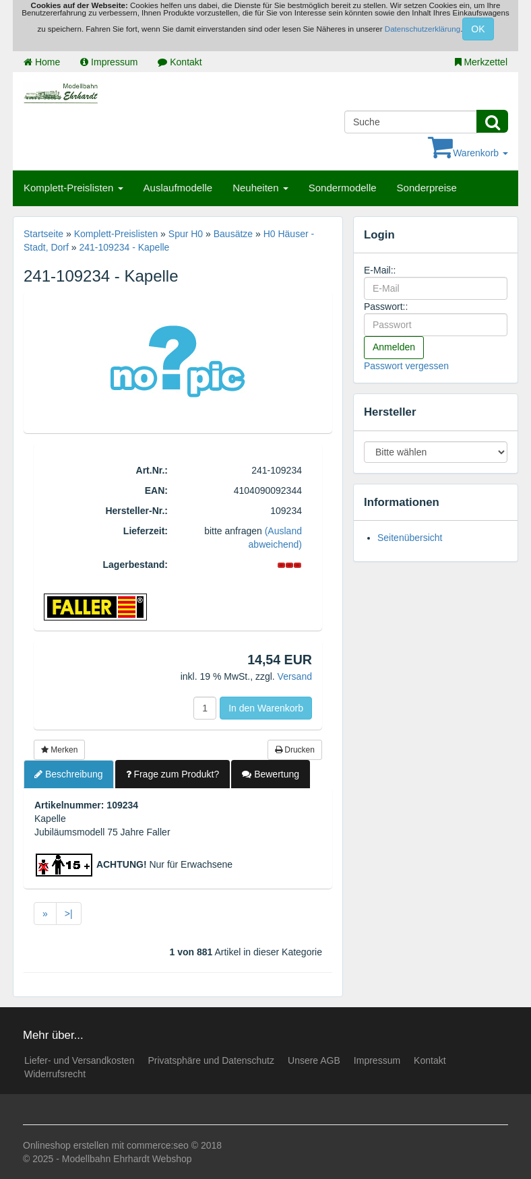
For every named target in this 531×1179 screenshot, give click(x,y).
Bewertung (270, 774)
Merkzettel (481, 62)
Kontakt (179, 62)
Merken (59, 750)
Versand (295, 676)
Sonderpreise (427, 187)
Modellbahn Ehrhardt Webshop (127, 1158)
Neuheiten (260, 187)
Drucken (295, 750)
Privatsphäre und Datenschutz (211, 1060)
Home (42, 62)
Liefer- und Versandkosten (79, 1060)
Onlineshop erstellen (66, 1145)
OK (478, 29)
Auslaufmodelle (178, 187)
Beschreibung (68, 774)
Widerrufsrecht (55, 1074)
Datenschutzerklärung (422, 29)
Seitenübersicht (410, 537)
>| (69, 913)
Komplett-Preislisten (73, 187)
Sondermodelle (343, 187)
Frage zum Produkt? (173, 774)
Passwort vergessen (406, 365)
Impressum (108, 62)
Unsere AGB (314, 1060)
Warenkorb (468, 153)
